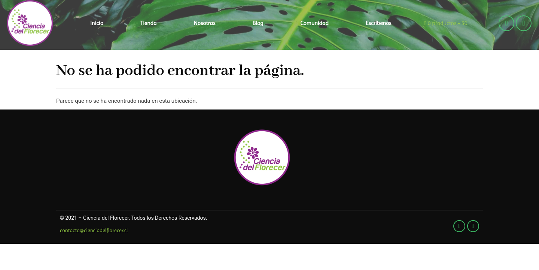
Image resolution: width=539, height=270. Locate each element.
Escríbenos (379, 23)
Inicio (96, 23)
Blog (258, 23)
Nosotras (204, 23)
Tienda (148, 23)
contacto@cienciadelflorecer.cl (94, 230)
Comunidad (314, 23)
